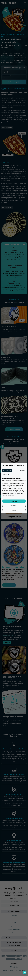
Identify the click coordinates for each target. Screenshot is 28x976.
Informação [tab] (5, 474)
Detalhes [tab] (23, 470)
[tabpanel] (14, 486)
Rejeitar (14, 510)
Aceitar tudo (14, 501)
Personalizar (14, 505)
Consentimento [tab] (6, 470)
